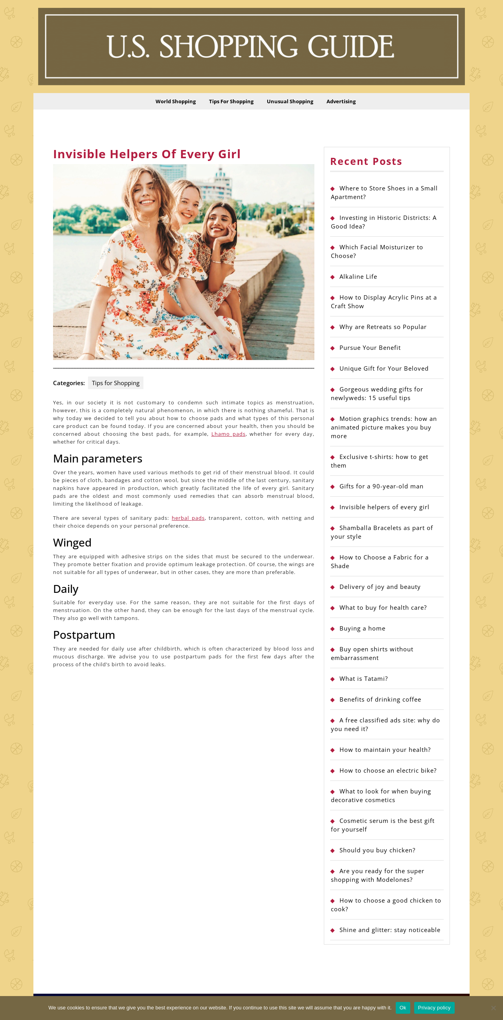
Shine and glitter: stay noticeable (390, 930)
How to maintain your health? (385, 749)
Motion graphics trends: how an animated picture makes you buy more (384, 427)
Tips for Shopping (231, 101)
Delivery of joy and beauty (380, 586)
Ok (403, 1008)
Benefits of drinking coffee (380, 699)
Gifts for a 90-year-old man (382, 486)
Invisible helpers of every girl (385, 507)
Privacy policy (434, 1008)
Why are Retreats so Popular (383, 327)
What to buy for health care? (383, 607)
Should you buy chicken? (377, 850)
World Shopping (176, 101)
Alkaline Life (358, 276)
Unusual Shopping (290, 101)
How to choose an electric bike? (388, 770)
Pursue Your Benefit (370, 347)
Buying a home (363, 628)
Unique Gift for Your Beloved (384, 368)
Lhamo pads (228, 433)
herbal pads (188, 517)
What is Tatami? (364, 678)
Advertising (341, 101)
